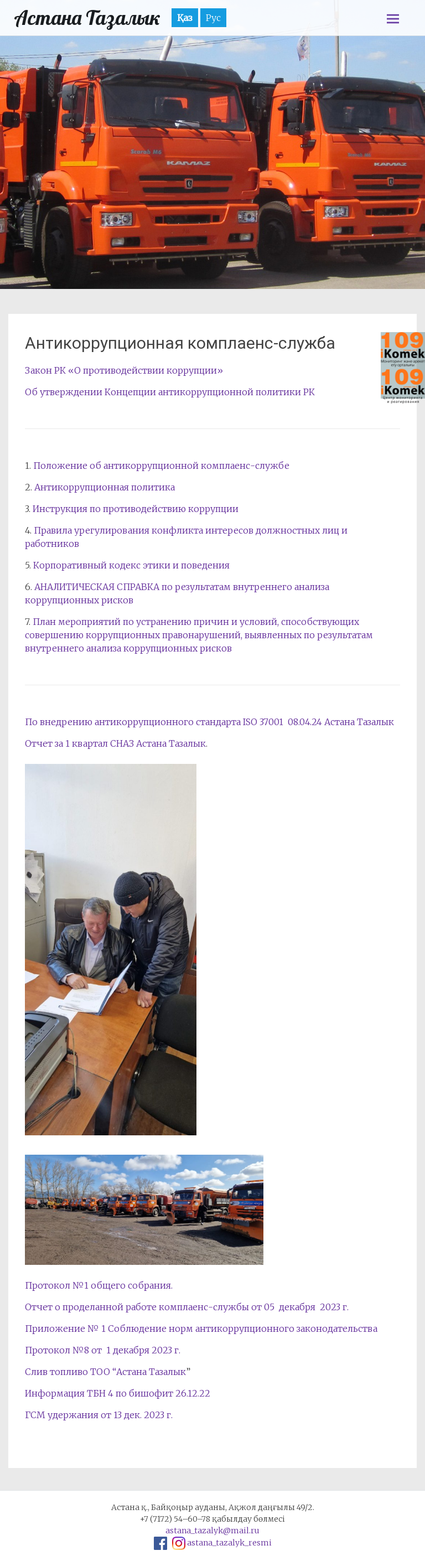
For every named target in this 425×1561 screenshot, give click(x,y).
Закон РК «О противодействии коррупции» (124, 370)
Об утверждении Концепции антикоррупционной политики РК (170, 391)
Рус (213, 17)
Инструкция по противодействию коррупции (136, 508)
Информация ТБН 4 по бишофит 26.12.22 (117, 1393)
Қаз (185, 17)
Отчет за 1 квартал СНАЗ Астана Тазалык (115, 743)
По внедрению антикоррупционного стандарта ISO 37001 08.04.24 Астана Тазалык (209, 721)
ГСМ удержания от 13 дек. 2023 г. (99, 1414)
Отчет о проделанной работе (91, 1306)
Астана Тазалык (87, 17)
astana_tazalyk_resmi (229, 1543)
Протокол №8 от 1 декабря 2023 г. (102, 1350)
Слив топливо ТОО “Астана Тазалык (105, 1371)
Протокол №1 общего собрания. (99, 1285)
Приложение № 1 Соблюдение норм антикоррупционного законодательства (201, 1328)
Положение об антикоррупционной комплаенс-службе (161, 465)
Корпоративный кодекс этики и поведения (131, 565)
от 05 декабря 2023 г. (300, 1306)
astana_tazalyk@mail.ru (212, 1531)
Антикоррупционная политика (104, 487)
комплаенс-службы (204, 1306)
